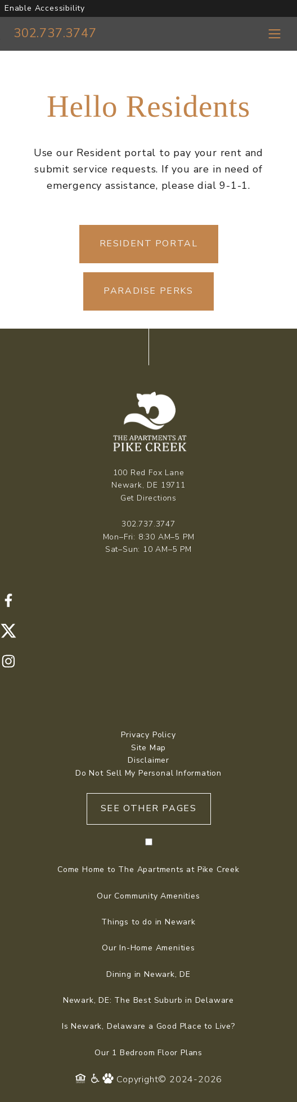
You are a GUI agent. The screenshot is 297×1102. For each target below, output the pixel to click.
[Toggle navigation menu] (274, 33)
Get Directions (148, 498)
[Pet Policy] (109, 1079)
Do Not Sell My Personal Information (148, 773)
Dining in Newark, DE (148, 974)
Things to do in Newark (148, 922)
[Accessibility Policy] (96, 1079)
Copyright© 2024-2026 (169, 1079)
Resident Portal (149, 243)
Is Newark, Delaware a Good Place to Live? (148, 1026)
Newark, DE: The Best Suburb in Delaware (148, 1000)
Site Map (148, 747)
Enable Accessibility (44, 8)
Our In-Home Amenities (148, 947)
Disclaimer (148, 760)
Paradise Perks (148, 291)
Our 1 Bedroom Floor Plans (148, 1052)
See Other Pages (149, 808)
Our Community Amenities (148, 896)
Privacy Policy (148, 734)
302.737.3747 (55, 33)
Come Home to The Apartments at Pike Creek (148, 869)
